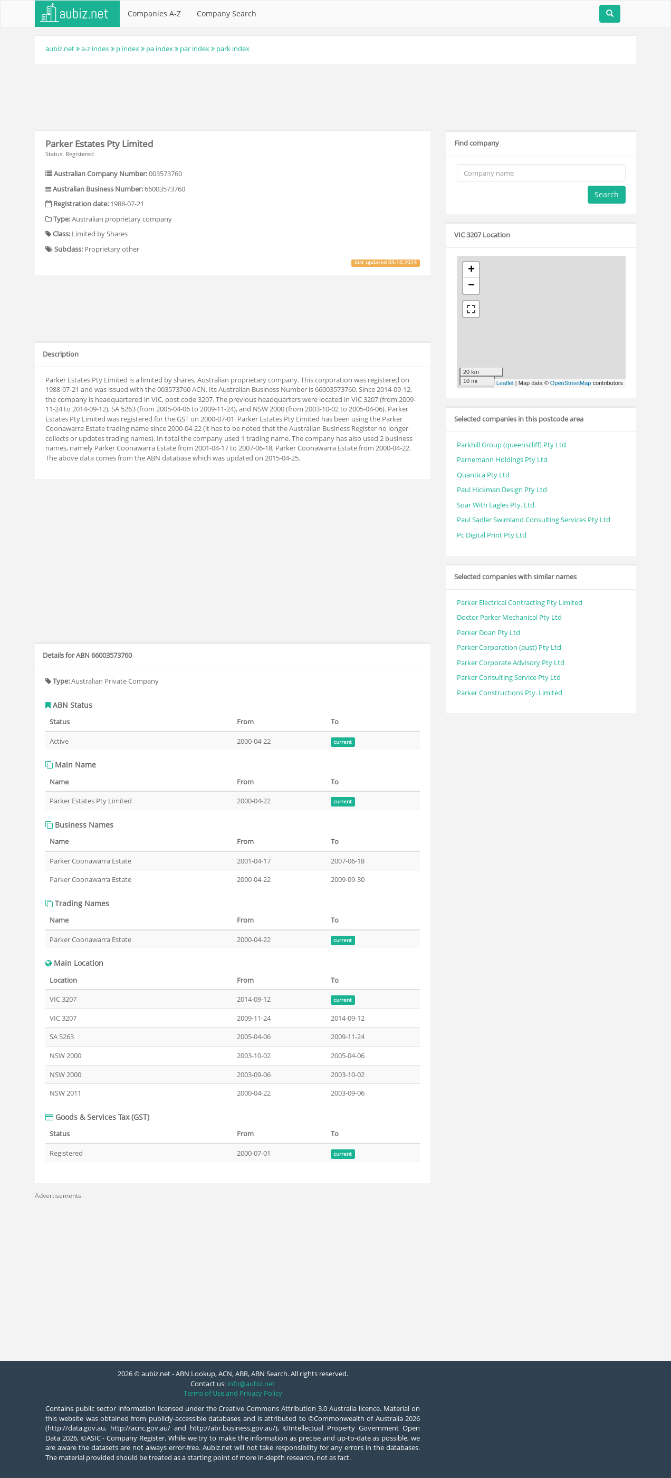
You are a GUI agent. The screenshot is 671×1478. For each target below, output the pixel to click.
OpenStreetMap (570, 383)
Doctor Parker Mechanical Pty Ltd (509, 617)
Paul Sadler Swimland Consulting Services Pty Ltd (533, 519)
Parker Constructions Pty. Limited (509, 692)
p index (127, 48)
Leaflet (505, 383)
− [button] (471, 286)
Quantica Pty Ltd (483, 474)
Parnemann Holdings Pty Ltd (502, 459)
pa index (159, 48)
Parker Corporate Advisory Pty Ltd (510, 662)
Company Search (226, 13)
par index (194, 48)
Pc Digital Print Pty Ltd (491, 535)
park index (233, 48)
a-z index (95, 48)
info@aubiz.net (251, 1383)
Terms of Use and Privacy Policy (233, 1393)
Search (607, 194)
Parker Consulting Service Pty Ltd (509, 677)
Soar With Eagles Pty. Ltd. (496, 505)
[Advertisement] (335, 96)
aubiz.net (59, 48)
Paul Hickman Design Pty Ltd (502, 489)
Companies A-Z (154, 13)
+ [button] (471, 270)
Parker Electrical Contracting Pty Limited (519, 602)
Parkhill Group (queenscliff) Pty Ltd (511, 444)
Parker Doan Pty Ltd (488, 632)
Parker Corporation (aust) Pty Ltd (509, 647)
